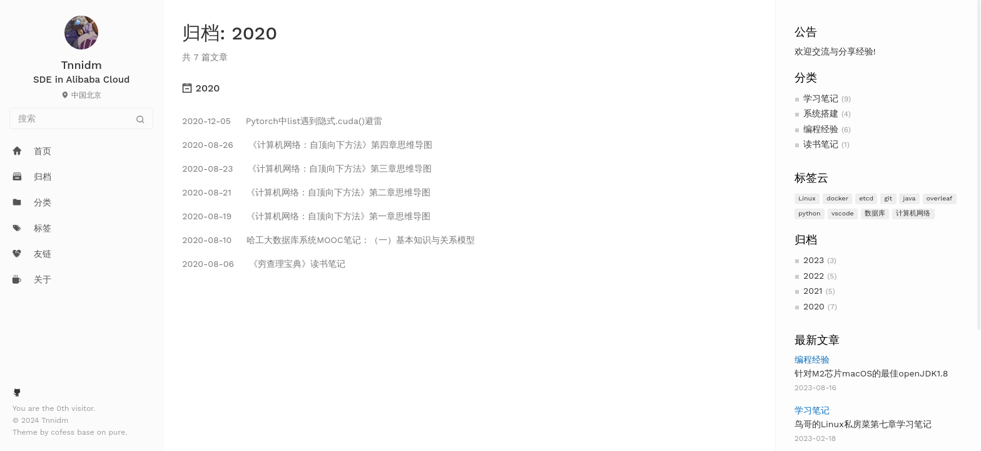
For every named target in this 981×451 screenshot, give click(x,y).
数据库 (875, 213)
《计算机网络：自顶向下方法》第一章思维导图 (306, 216)
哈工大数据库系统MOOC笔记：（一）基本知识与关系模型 (328, 240)
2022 (813, 276)
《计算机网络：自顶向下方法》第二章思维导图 (306, 192)
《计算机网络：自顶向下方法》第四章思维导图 (307, 145)
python (809, 213)
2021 (813, 291)
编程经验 (820, 129)
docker (837, 198)
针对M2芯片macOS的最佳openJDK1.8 (871, 373)
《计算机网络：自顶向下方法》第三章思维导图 (307, 168)
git (888, 198)
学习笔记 (820, 98)
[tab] (469, 88)
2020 (814, 306)
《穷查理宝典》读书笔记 (263, 264)
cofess (64, 432)
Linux (807, 198)
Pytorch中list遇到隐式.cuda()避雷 (282, 121)
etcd (866, 198)
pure (117, 432)
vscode (842, 213)
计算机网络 (913, 213)
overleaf (939, 198)
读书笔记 (820, 144)
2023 (813, 260)
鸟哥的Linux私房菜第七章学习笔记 (863, 424)
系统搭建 (820, 113)
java (909, 198)
